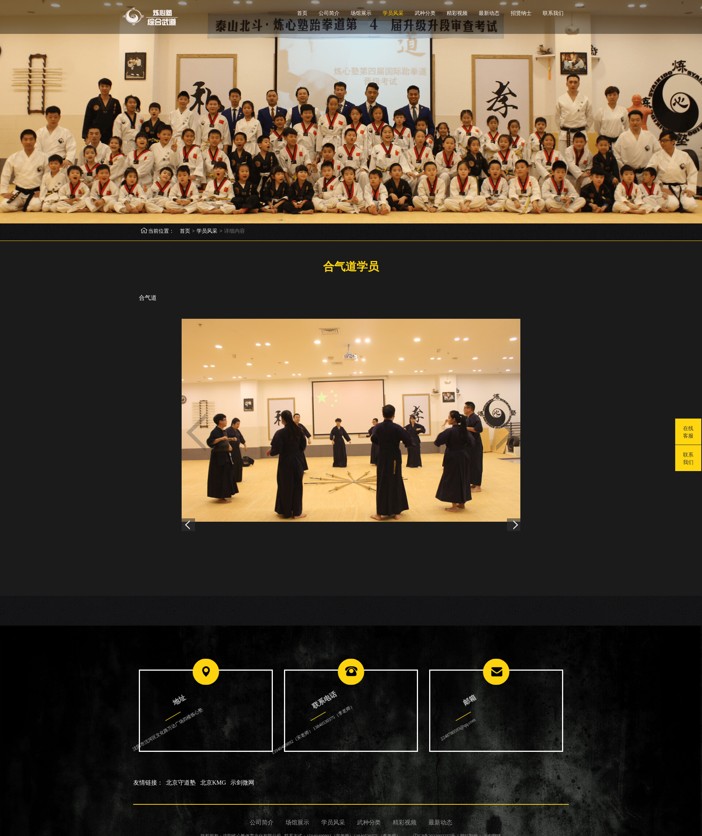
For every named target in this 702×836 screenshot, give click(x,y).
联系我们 (553, 13)
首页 (302, 13)
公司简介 (329, 13)
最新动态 (489, 13)
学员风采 (393, 13)
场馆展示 (361, 13)
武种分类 (425, 13)
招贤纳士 (521, 13)
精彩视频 (457, 13)
